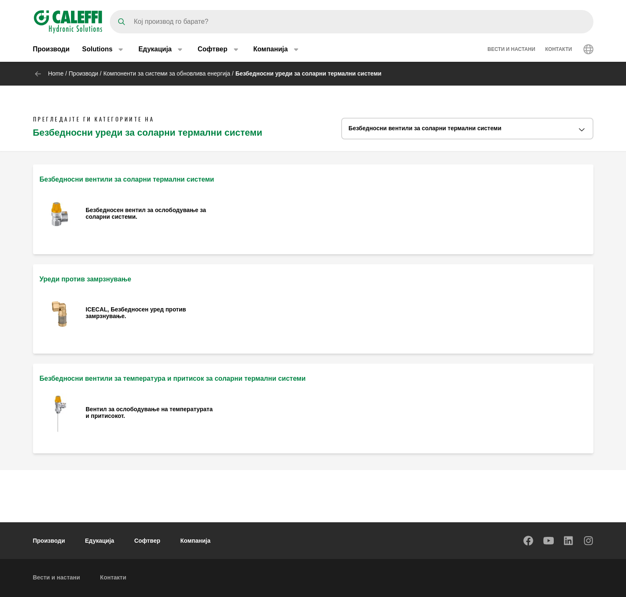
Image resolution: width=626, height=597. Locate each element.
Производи (51, 49)
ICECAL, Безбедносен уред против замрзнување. (136, 312)
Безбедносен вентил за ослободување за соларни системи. (146, 213)
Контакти (558, 49)
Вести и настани (511, 49)
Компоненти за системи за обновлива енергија (166, 73)
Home (55, 73)
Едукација (99, 540)
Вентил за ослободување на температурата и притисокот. (149, 412)
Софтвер (147, 540)
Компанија (195, 540)
